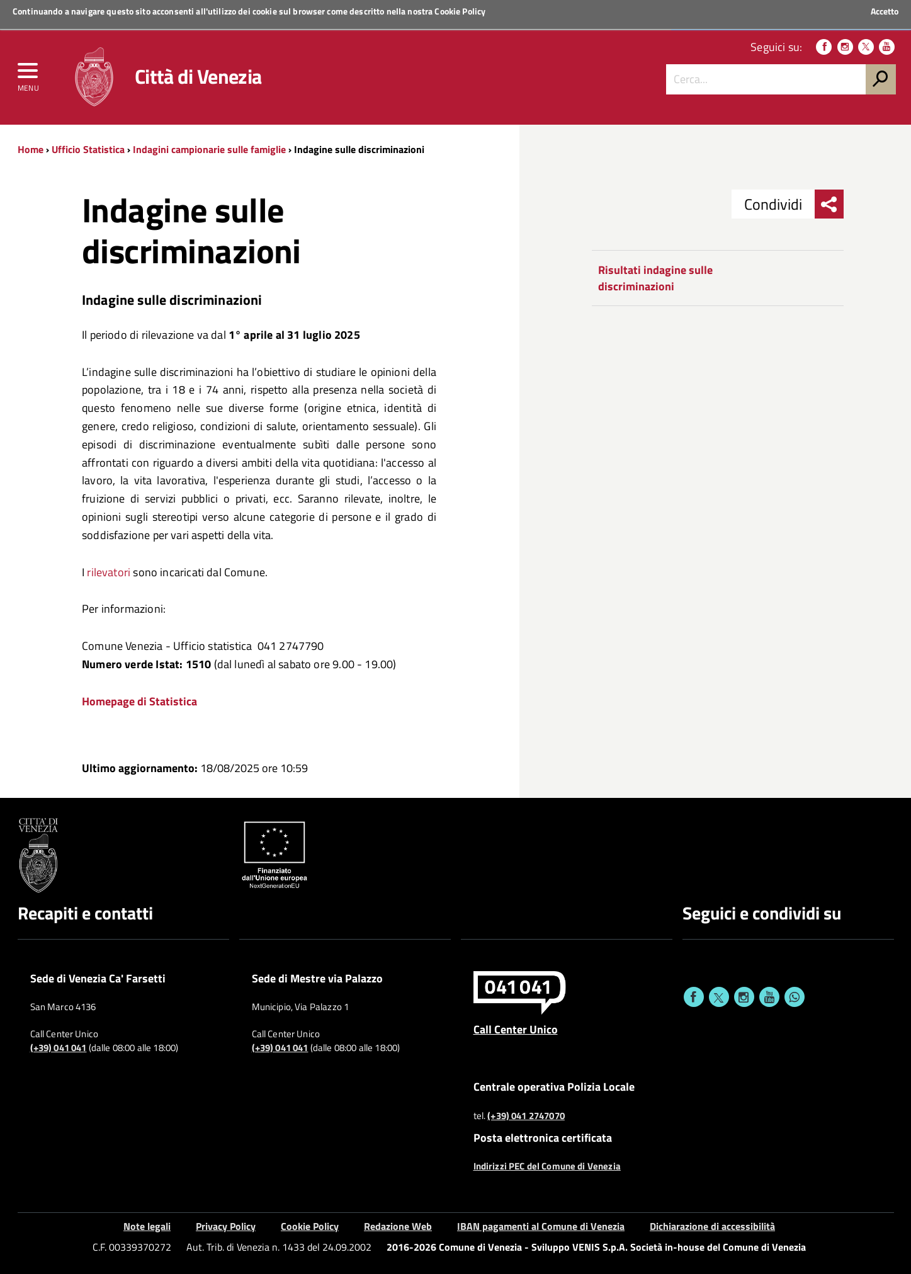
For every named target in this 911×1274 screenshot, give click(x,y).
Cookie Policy (459, 11)
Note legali (147, 1226)
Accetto (884, 11)
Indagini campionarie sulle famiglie (209, 149)
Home (30, 149)
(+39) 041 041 (58, 1048)
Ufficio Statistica (88, 149)
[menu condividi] (829, 204)
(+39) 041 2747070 (526, 1116)
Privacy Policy (226, 1226)
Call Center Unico (515, 1029)
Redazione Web (398, 1226)
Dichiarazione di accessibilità (712, 1226)
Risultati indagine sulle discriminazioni (655, 278)
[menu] (28, 74)
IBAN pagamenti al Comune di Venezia (541, 1226)
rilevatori (110, 572)
